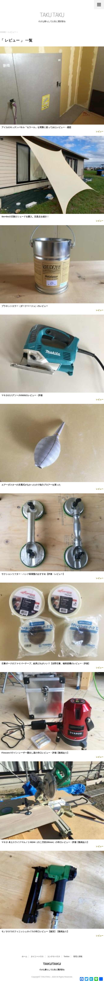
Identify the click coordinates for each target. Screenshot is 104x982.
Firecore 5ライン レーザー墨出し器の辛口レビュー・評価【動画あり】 (35, 753)
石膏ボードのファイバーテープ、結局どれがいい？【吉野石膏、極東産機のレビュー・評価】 (46, 663)
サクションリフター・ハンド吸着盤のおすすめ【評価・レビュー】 (33, 574)
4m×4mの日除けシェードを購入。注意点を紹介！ (25, 216)
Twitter (66, 956)
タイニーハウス (37, 956)
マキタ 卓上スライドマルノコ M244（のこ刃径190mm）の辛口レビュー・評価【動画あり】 (45, 842)
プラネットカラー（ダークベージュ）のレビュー (25, 306)
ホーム (24, 956)
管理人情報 (77, 956)
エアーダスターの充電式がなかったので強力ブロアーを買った (31, 485)
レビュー (99, 131)
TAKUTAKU (52, 964)
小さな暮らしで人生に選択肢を (52, 970)
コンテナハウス (53, 956)
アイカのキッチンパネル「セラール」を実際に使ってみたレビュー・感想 (36, 127)
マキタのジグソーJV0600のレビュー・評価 (22, 395)
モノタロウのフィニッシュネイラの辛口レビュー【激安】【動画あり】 (35, 931)
